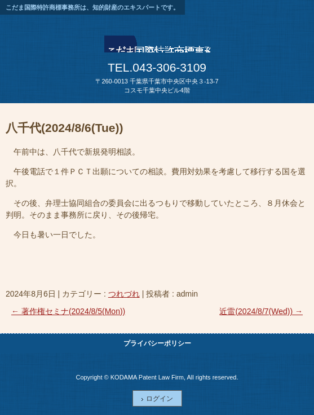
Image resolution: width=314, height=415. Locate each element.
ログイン (159, 399)
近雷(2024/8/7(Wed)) (261, 311)
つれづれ (124, 293)
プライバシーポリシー (157, 343)
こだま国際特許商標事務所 (157, 47)
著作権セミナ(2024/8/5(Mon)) (68, 311)
